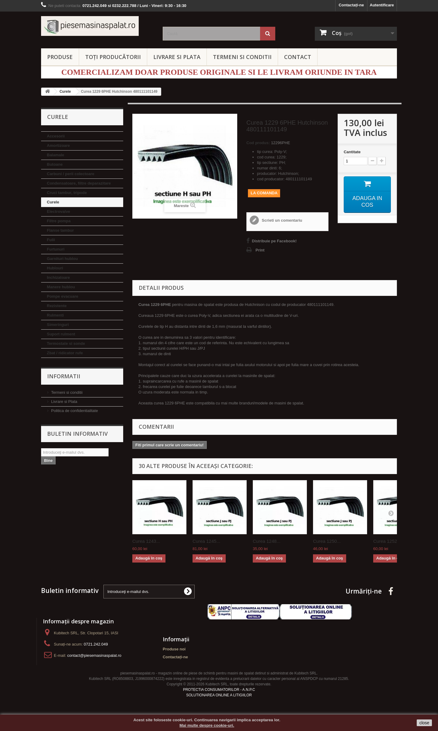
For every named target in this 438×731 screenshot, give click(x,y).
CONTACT (297, 57)
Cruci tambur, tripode (67, 192)
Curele (53, 202)
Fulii (51, 239)
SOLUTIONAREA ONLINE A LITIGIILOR (219, 695)
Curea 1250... (327, 541)
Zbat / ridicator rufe (65, 353)
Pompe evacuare (62, 296)
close (424, 722)
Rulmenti (55, 315)
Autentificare (382, 5)
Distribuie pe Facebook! (274, 241)
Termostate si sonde (66, 343)
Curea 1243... (146, 541)
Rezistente (57, 305)
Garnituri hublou (62, 258)
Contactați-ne (351, 5)
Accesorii (56, 136)
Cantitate (352, 152)
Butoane (55, 164)
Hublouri (55, 268)
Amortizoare (58, 145)
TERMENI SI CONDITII (242, 57)
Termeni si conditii (66, 392)
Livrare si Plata (64, 401)
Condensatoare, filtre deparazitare (79, 183)
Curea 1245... (206, 541)
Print (260, 250)
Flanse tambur (60, 230)
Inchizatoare (58, 277)
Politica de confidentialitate (74, 410)
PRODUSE (60, 57)
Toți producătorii (113, 57)
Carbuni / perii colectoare (70, 173)
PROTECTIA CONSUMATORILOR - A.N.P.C (219, 690)
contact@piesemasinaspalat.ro (94, 655)
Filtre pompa (59, 221)
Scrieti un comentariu (281, 220)
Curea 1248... (266, 541)
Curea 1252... (387, 541)
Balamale (55, 155)
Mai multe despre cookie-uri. (206, 725)
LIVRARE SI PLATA (176, 57)
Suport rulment (61, 334)
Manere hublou (61, 287)
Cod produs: (258, 142)
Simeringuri (58, 324)
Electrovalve (58, 211)
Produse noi (174, 649)
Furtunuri (55, 249)
